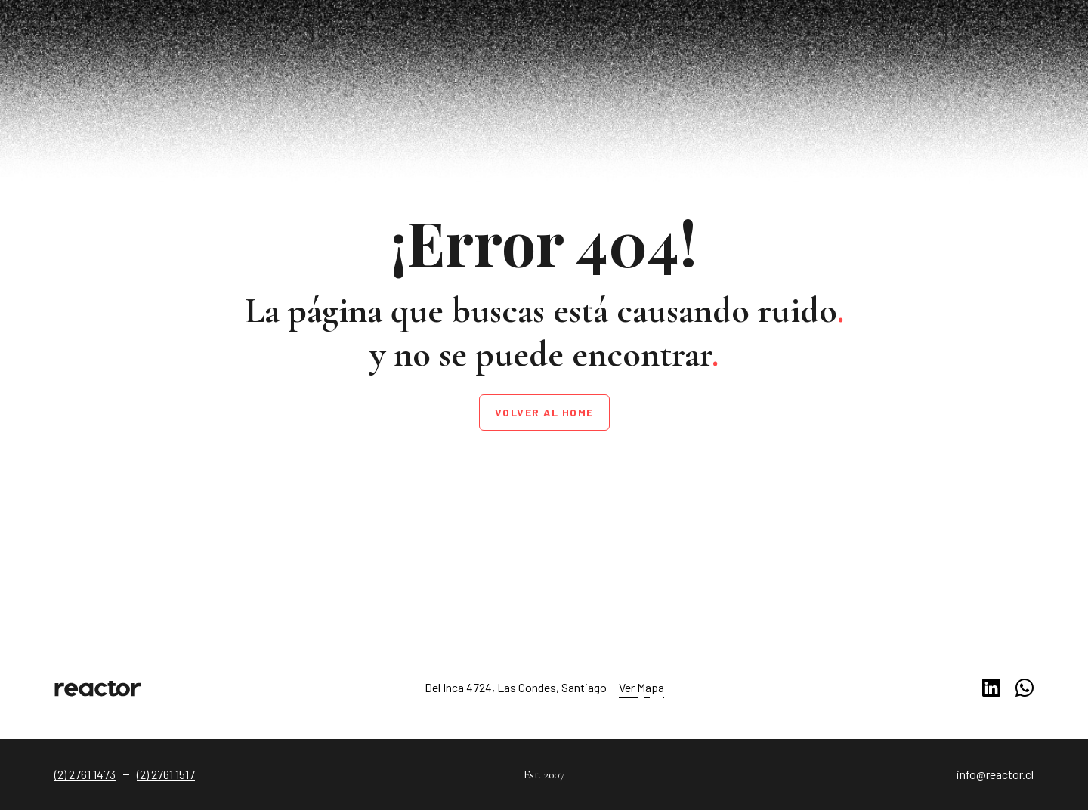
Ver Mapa (641, 687)
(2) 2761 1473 (85, 774)
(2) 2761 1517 (166, 774)
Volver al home (544, 412)
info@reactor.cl (995, 774)
